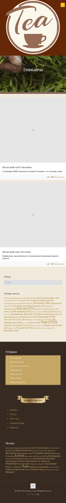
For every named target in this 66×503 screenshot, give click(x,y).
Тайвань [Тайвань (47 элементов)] (30, 320)
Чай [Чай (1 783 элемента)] (49, 322)
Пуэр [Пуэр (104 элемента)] (32, 317)
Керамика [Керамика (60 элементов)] (10, 309)
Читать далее (58, 177)
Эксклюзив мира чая (17, 382)
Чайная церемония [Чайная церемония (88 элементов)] (15, 469)
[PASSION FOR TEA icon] (38, 494)
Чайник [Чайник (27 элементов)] (12, 328)
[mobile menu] (63, 5)
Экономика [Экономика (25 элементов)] (49, 328)
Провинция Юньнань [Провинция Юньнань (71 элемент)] (50, 314)
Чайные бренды (15, 370)
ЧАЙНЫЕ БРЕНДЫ (16, 423)
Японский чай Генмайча (17, 167)
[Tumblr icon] (36, 494)
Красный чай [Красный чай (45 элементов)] (41, 309)
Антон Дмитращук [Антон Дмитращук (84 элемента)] (48, 298)
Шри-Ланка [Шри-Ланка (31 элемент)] (38, 328)
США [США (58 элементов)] (21, 319)
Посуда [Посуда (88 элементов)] (49, 311)
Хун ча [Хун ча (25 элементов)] (25, 323)
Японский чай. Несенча (16, 251)
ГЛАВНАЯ (13, 410)
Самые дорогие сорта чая (19, 366)
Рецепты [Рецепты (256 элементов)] (46, 316)
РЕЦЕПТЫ (13, 428)
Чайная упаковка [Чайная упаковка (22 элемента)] (35, 325)
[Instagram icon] (33, 494)
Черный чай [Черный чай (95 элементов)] (24, 328)
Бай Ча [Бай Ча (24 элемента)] (15, 300)
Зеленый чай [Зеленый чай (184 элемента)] (21, 305)
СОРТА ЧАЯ (14, 419)
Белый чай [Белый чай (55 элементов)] (26, 300)
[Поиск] (33, 282)
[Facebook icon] (28, 494)
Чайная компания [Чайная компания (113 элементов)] (16, 325)
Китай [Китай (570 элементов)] (25, 308)
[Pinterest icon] (30, 494)
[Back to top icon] (33, 486)
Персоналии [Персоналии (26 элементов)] (37, 312)
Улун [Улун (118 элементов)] (51, 319)
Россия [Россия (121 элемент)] (10, 319)
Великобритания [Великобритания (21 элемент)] (10, 303)
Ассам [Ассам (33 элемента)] (8, 300)
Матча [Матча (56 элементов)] (8, 311)
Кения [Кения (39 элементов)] (49, 306)
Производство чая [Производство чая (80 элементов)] (15, 317)
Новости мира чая (16, 362)
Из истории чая (15, 358)
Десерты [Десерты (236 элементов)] (41, 303)
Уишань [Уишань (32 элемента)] (40, 464)
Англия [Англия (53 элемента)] (31, 298)
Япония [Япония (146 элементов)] (11, 330)
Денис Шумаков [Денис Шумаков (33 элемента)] (25, 303)
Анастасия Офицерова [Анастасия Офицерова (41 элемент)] (14, 298)
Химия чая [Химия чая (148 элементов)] (13, 322)
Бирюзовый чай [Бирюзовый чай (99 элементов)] (43, 300)
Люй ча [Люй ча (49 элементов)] (54, 309)
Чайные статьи (15, 378)
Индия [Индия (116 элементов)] (39, 306)
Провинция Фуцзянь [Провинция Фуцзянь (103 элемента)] (24, 314)
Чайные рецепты (16, 374)
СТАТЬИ (12, 414)
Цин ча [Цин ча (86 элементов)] (34, 322)
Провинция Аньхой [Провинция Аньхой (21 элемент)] (27, 459)
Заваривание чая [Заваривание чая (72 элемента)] (24, 453)
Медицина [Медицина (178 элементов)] (22, 311)
